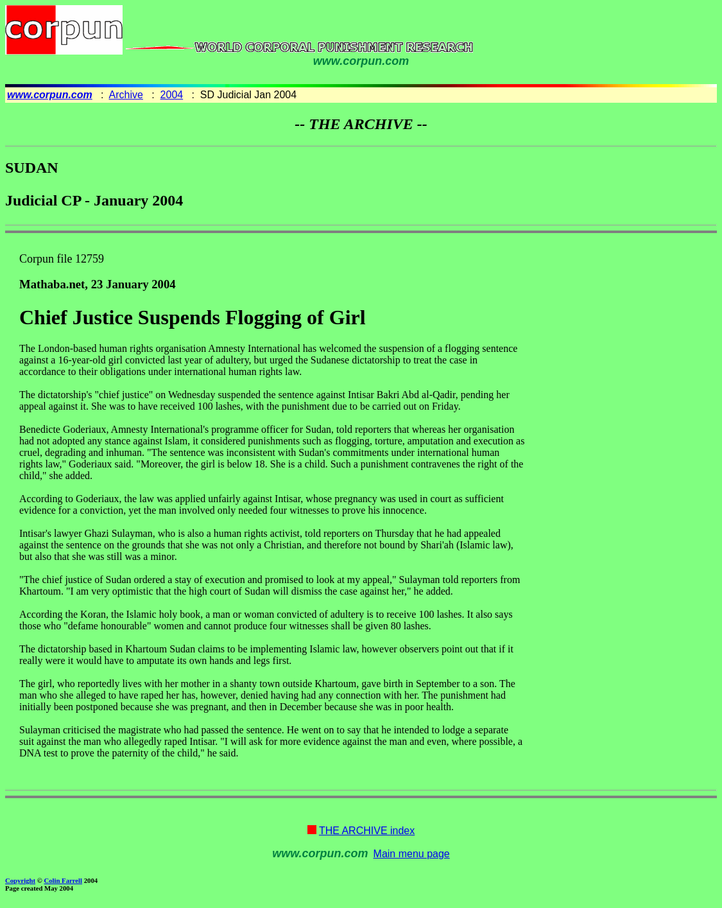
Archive (126, 94)
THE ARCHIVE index (367, 830)
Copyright (20, 880)
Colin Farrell (63, 880)
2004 (172, 94)
